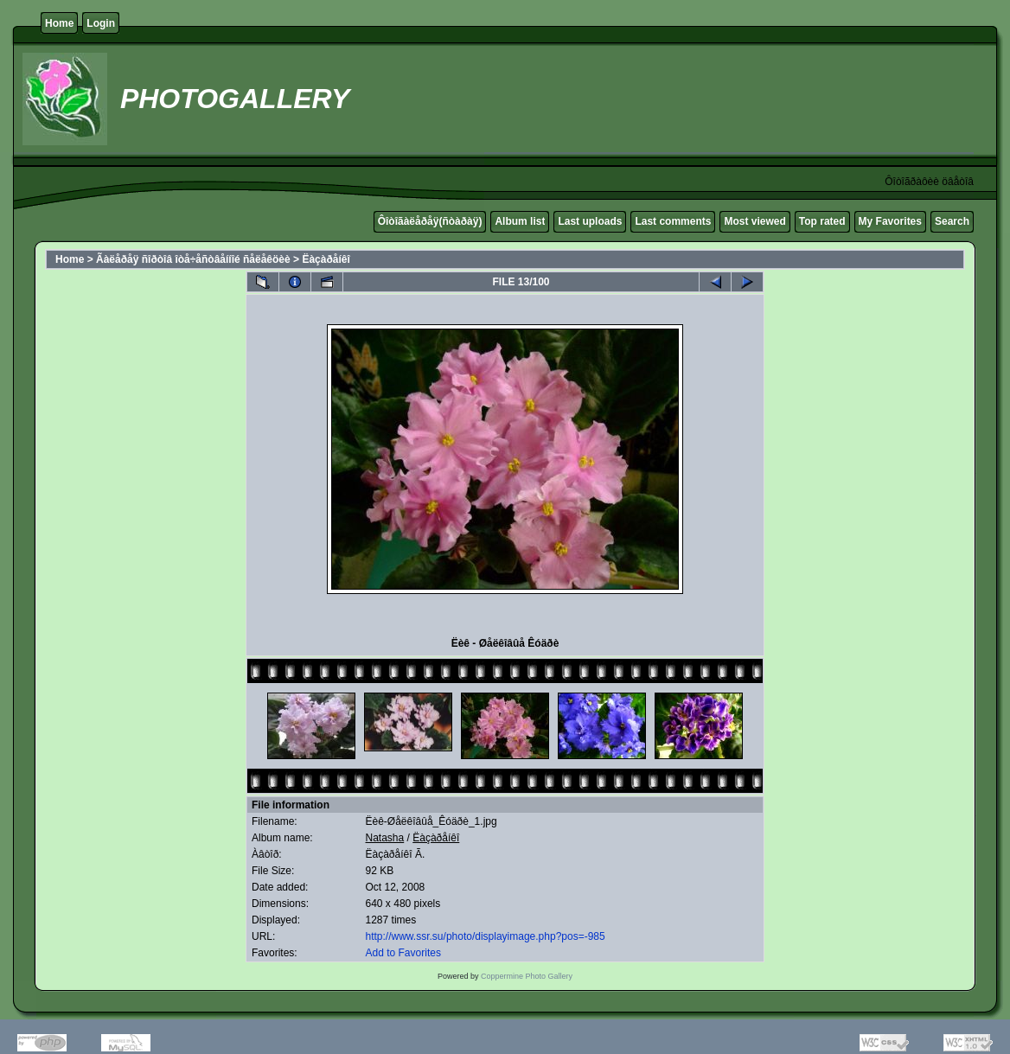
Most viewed (754, 221)
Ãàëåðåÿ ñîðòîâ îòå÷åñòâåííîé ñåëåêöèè (193, 259)
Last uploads (590, 221)
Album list (520, 221)
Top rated (822, 221)
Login (100, 23)
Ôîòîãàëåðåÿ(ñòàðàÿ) (430, 221)
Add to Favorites (403, 953)
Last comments (673, 221)
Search (952, 221)
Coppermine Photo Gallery (526, 976)
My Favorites (890, 221)
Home (59, 23)
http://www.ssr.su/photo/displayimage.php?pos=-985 (485, 936)
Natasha (385, 838)
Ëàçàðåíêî (325, 259)
